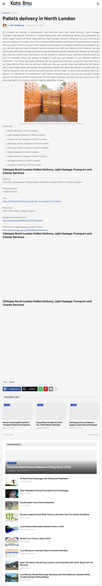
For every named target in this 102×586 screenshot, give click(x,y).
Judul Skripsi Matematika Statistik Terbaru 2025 (42, 526)
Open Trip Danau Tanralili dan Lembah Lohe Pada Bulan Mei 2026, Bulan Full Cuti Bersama (56, 563)
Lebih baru (8, 434)
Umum (15, 13)
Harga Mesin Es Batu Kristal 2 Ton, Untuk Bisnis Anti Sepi (49, 423)
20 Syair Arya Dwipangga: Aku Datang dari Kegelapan (44, 478)
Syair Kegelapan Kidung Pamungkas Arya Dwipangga (44, 490)
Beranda (6, 13)
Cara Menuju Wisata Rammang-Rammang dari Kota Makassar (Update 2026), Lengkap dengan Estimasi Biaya (55, 575)
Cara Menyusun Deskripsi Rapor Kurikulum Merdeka (44, 550)
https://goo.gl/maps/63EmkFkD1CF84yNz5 (23, 220)
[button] (3, 4)
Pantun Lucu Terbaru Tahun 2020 (35, 538)
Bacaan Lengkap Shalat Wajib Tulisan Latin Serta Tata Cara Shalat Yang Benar (55, 514)
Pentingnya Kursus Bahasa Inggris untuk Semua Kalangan (83, 423)
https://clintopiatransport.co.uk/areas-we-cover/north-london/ (32, 201)
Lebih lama (93, 434)
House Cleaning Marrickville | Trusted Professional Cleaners (16, 423)
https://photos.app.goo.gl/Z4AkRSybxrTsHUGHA (25, 230)
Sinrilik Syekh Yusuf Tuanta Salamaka (37, 502)
